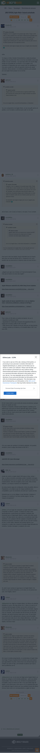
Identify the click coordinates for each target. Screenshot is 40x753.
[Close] (36, 357)
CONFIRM (10, 393)
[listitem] (20, 388)
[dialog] (20, 376)
